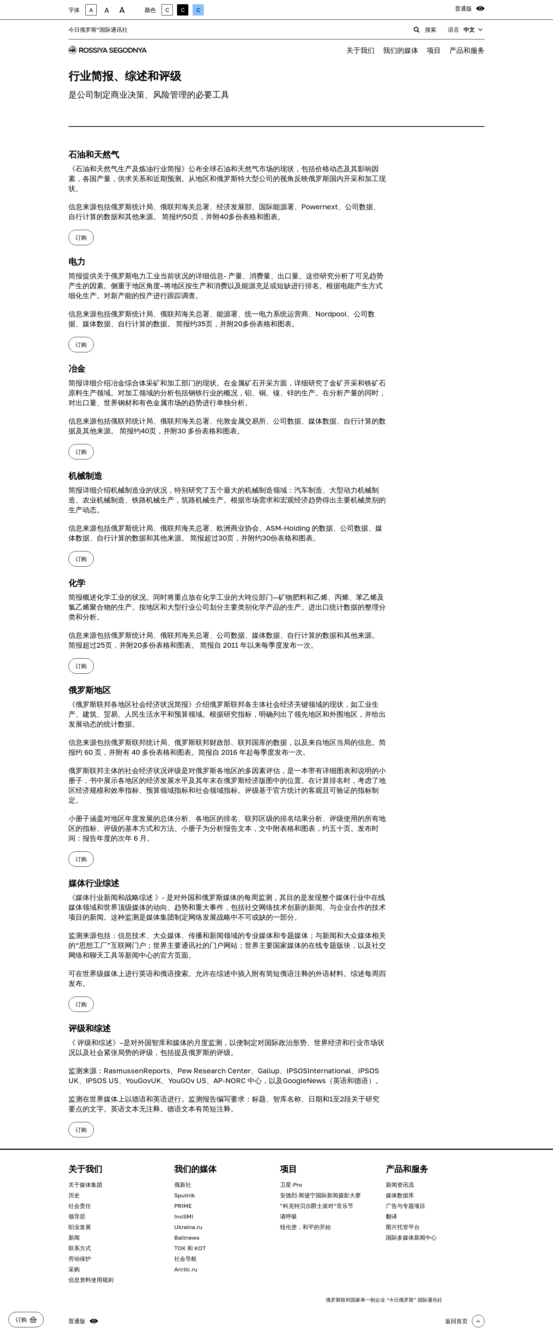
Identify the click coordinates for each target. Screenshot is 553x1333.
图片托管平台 (403, 1226)
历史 (74, 1195)
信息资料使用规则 (91, 1279)
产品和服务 (467, 50)
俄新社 (182, 1184)
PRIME (183, 1205)
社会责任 (79, 1205)
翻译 (391, 1216)
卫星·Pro (291, 1184)
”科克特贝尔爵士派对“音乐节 (316, 1205)
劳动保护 (79, 1258)
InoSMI (183, 1216)
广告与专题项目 (405, 1205)
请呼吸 (288, 1216)
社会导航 (185, 1258)
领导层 (76, 1216)
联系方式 (79, 1248)
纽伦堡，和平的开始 (305, 1226)
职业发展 (79, 1226)
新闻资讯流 (400, 1184)
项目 (434, 50)
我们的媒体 (400, 50)
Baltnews (186, 1237)
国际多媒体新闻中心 (411, 1237)
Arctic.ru (186, 1269)
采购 (74, 1269)
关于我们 (360, 50)
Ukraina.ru (188, 1226)
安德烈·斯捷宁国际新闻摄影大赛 (320, 1195)
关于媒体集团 (85, 1184)
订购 (81, 237)
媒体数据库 (400, 1195)
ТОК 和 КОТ (190, 1248)
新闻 (74, 1237)
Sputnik (184, 1195)
